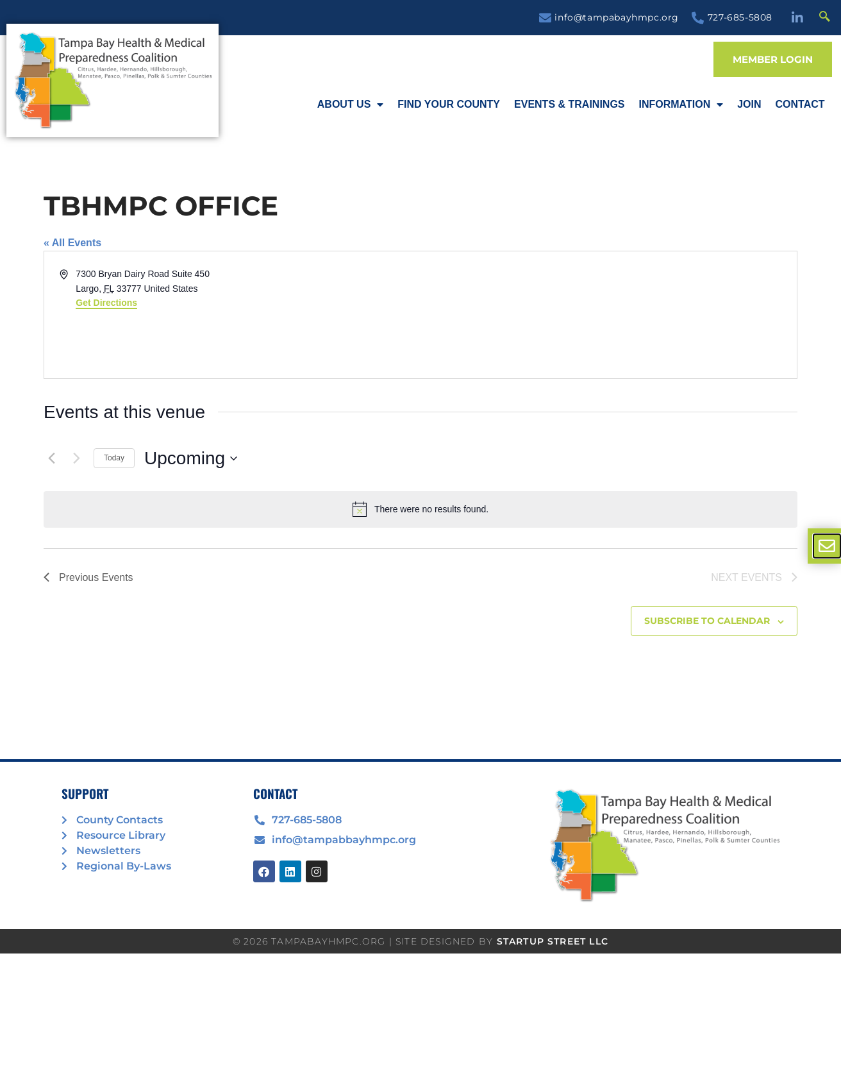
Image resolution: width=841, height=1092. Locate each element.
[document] (420, 546)
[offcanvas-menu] (827, 546)
